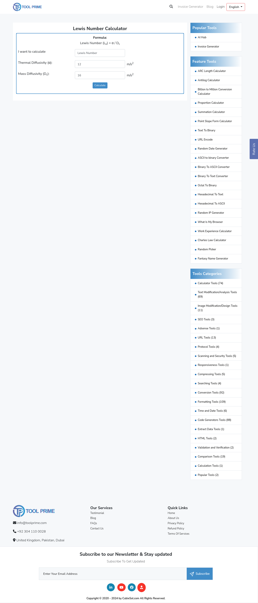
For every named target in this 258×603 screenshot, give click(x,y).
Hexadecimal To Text (210, 194)
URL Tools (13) (207, 338)
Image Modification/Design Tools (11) (218, 308)
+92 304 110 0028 (31, 531)
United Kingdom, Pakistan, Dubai (40, 540)
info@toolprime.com (32, 523)
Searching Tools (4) (209, 383)
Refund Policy (176, 528)
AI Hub (202, 37)
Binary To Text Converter (213, 176)
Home (171, 513)
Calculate (100, 85)
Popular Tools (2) (208, 475)
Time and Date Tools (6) (212, 411)
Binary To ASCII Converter (214, 167)
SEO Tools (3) (206, 319)
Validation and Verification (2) (216, 448)
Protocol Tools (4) (208, 347)
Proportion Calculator (211, 103)
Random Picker (207, 249)
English (234, 7)
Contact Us (96, 528)
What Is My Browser (210, 222)
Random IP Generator (211, 213)
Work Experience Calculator (215, 231)
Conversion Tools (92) (211, 393)
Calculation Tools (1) (210, 466)
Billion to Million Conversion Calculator (215, 92)
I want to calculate (32, 51)
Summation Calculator (211, 112)
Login (221, 6)
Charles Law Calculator (212, 240)
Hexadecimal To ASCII (211, 204)
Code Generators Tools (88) (214, 420)
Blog (210, 6)
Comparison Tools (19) (211, 457)
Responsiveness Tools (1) (213, 365)
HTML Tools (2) (207, 438)
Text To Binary (206, 130)
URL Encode (205, 140)
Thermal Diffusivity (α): (35, 62)
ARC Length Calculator (212, 71)
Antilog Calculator (209, 80)
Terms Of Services (178, 534)
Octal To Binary (207, 185)
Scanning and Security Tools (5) (217, 356)
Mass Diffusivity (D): (33, 74)
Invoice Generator (190, 6)
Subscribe (200, 574)
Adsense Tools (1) (209, 328)
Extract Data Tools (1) (211, 429)
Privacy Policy (176, 523)
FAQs (93, 523)
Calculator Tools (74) (210, 283)
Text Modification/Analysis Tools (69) (217, 294)
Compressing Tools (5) (211, 374)
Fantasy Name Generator (213, 259)
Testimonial (97, 513)
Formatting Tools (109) (212, 402)
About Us (173, 518)
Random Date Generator (212, 149)
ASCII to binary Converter (213, 158)
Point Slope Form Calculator (215, 121)
